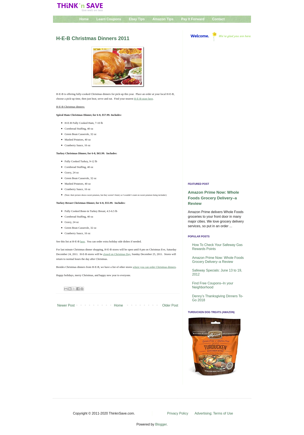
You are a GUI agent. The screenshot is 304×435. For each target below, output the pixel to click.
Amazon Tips (162, 19)
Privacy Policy (177, 413)
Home (84, 19)
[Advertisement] (217, 113)
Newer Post (66, 305)
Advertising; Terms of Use (214, 413)
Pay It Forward (192, 19)
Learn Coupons (108, 19)
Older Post (170, 305)
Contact (218, 19)
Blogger (161, 424)
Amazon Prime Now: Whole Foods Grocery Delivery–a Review (213, 197)
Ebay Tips (137, 19)
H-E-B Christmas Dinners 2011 (92, 38)
